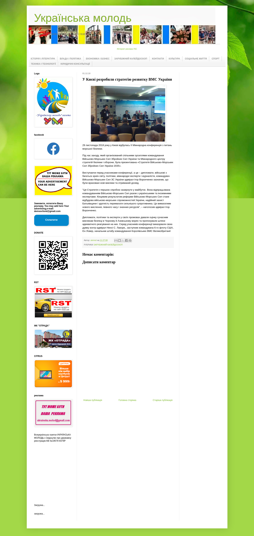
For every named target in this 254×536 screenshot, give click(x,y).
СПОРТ (215, 58)
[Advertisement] (128, 371)
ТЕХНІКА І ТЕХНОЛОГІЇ (43, 64)
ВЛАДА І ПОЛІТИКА (70, 58)
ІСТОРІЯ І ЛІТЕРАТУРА (43, 58)
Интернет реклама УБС (127, 49)
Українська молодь (83, 18)
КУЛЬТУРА (174, 58)
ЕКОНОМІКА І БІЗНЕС (98, 58)
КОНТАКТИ (158, 58)
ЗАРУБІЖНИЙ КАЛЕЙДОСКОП (130, 58)
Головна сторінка (127, 400)
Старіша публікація (163, 400)
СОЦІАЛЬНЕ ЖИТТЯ (196, 58)
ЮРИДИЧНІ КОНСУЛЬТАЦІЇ (75, 64)
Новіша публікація (92, 400)
